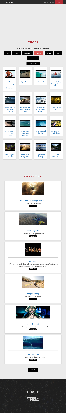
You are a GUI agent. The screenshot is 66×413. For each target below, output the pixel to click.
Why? (46, 2)
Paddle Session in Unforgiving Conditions (10, 109)
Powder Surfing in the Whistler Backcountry (41, 109)
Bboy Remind (33, 324)
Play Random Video (33, 63)
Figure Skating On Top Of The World (56, 84)
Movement (27, 53)
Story (16, 53)
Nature (39, 53)
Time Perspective (33, 231)
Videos (59, 2)
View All (33, 369)
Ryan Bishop (25, 82)
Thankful (41, 82)
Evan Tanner (33, 261)
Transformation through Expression (33, 200)
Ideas (52, 2)
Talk (58, 53)
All (7, 53)
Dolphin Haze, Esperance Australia (25, 133)
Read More (33, 205)
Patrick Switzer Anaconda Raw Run (25, 109)
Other (49, 53)
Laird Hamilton (33, 354)
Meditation (33, 58)
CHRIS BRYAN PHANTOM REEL (10, 133)
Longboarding (33, 293)
